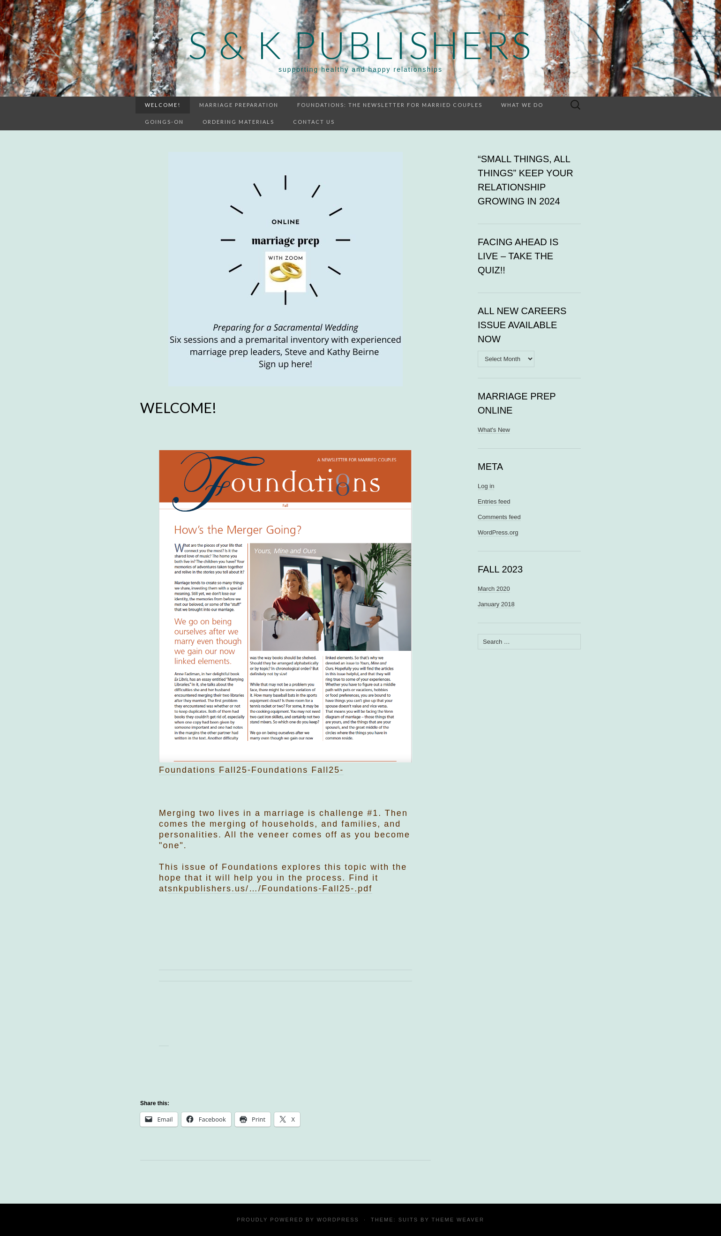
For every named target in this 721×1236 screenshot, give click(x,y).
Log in (486, 486)
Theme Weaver (457, 1219)
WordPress (338, 1219)
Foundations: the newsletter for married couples (389, 105)
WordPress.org (498, 532)
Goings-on (164, 122)
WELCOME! (162, 105)
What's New (494, 429)
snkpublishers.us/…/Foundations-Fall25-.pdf (270, 888)
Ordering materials (238, 122)
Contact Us (314, 122)
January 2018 (496, 604)
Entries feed (494, 501)
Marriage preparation (238, 105)
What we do (522, 105)
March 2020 (494, 588)
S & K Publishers (360, 44)
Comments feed (499, 516)
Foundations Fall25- (297, 770)
